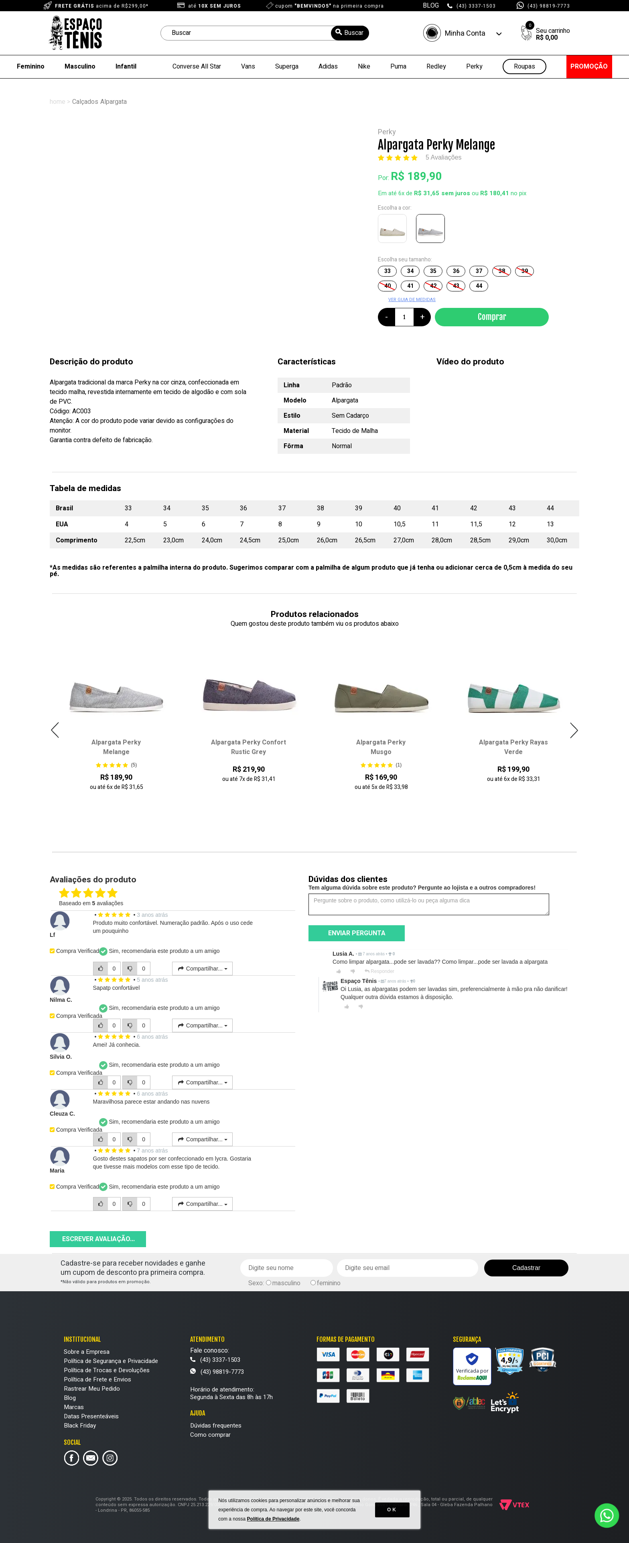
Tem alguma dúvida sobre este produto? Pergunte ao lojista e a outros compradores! (422, 887)
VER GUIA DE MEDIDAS (412, 299)
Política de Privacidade (273, 1519)
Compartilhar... (202, 968)
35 (433, 271)
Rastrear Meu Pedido (92, 1388)
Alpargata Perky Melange (116, 747)
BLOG (431, 5)
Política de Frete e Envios (97, 1379)
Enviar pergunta (357, 933)
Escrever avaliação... (98, 1239)
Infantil (126, 66)
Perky (474, 66)
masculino (286, 1283)
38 (502, 271)
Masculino (80, 66)
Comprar (492, 316)
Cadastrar (526, 1267)
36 (456, 271)
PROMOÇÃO (589, 66)
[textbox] (264, 33)
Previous (55, 730)
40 (387, 286)
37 (479, 271)
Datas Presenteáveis (91, 1416)
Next (573, 730)
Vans (248, 66)
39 (524, 271)
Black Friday (80, 1425)
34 (410, 271)
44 (479, 286)
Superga (286, 66)
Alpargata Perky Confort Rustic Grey (248, 747)
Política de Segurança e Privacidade (111, 1361)
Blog (70, 1397)
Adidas (328, 66)
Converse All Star (196, 66)
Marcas (74, 1407)
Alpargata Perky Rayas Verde (513, 747)
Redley (436, 66)
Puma (398, 66)
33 (387, 271)
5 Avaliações (444, 157)
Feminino (31, 66)
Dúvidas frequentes (215, 1425)
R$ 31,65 (426, 193)
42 (433, 286)
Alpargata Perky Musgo (381, 747)
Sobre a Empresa (87, 1351)
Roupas (524, 66)
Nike (364, 66)
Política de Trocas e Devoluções (107, 1370)
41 (410, 286)
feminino (329, 1283)
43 (456, 286)
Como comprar (210, 1434)
